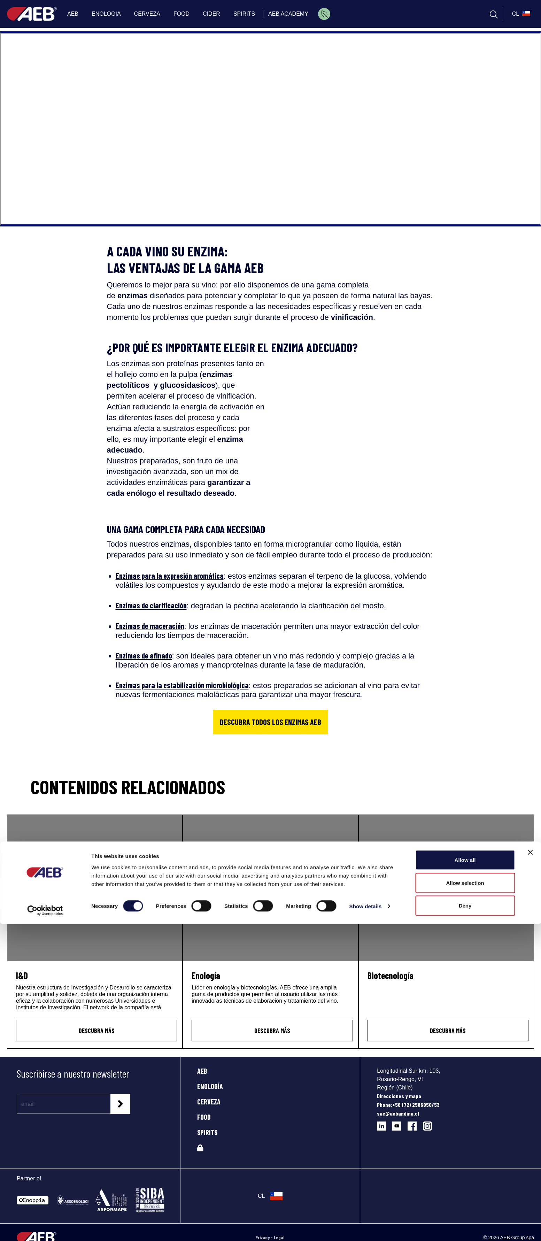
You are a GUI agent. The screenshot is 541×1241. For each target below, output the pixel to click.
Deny (465, 1222)
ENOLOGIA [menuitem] (106, 14)
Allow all (465, 1177)
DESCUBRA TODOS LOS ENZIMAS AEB (270, 721)
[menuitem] (324, 14)
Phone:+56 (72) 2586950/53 (408, 1104)
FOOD (204, 1117)
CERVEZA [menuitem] (147, 14)
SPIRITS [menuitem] (244, 14)
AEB (202, 1071)
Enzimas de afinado (144, 655)
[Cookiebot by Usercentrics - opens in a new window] (45, 1227)
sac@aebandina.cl (398, 1113)
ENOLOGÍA (210, 1086)
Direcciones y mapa (399, 1096)
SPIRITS (207, 1132)
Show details (365, 1223)
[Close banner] (530, 1169)
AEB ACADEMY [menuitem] (288, 14)
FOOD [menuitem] (181, 14)
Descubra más (97, 1030)
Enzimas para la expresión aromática (170, 575)
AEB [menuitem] (72, 14)
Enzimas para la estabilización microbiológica (182, 684)
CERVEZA (209, 1101)
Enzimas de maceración (150, 625)
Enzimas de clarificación (151, 605)
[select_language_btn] (520, 13)
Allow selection (465, 1200)
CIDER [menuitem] (211, 14)
